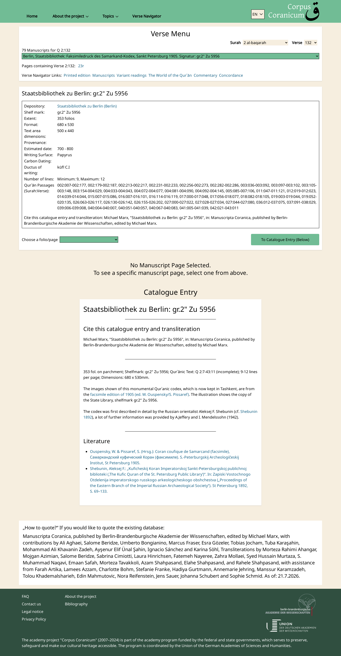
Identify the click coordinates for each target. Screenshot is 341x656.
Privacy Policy (34, 619)
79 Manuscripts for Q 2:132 (46, 50)
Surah (235, 42)
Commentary (205, 75)
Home (32, 16)
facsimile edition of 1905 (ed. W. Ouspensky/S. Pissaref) (139, 394)
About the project (80, 596)
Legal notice (32, 611)
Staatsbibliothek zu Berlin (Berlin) (87, 106)
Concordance (231, 75)
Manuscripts (103, 75)
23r (81, 65)
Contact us (31, 604)
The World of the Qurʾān (170, 75)
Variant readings (132, 75)
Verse (297, 42)
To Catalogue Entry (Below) (285, 239)
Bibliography (76, 604)
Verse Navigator (146, 16)
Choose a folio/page (40, 239)
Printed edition (77, 75)
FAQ (25, 596)
